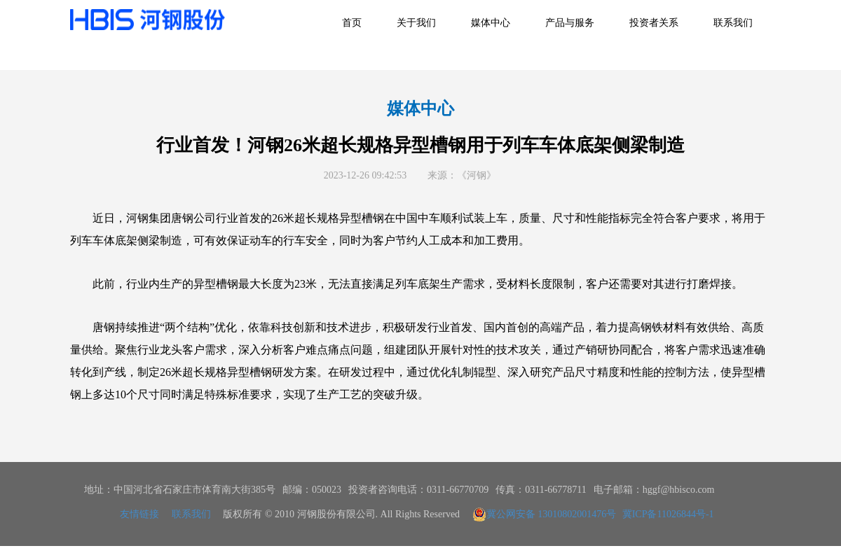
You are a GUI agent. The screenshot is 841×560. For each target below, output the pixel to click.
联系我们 (733, 23)
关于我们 (416, 23)
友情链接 (139, 514)
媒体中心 (490, 23)
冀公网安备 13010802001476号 (544, 514)
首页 (352, 23)
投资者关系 (653, 23)
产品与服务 (569, 23)
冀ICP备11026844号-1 (668, 514)
